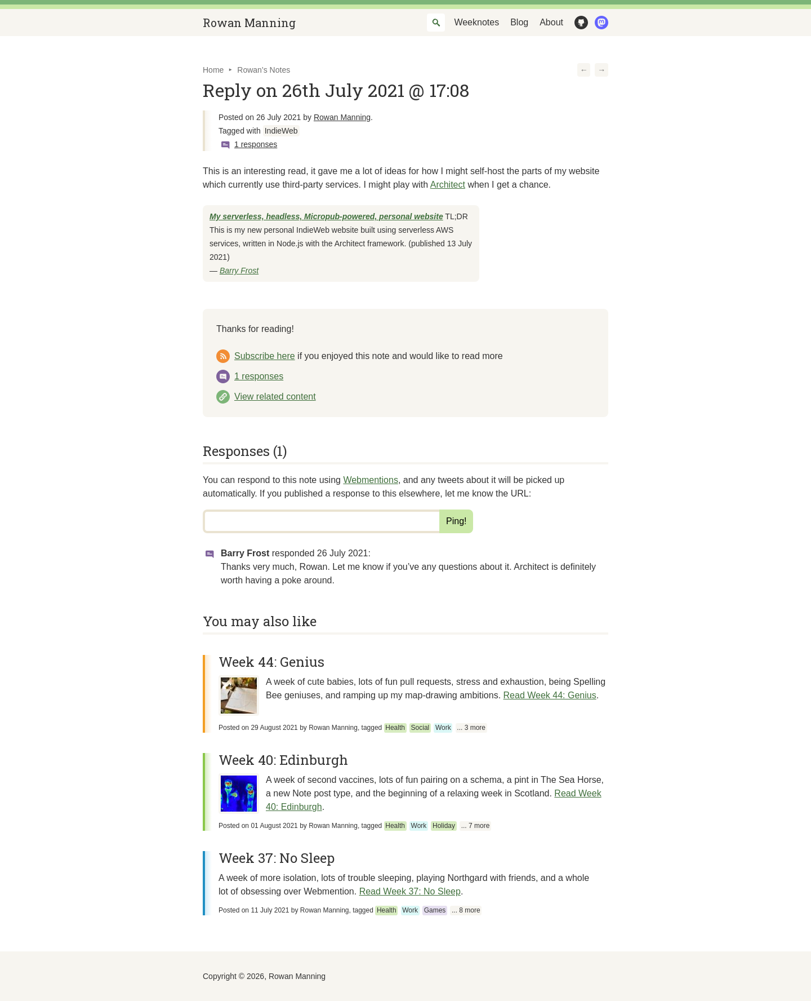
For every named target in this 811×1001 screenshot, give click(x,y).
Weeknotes (476, 22)
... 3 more (471, 728)
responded (320, 553)
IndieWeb (281, 130)
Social (420, 728)
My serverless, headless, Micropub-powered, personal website (326, 216)
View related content (275, 396)
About (551, 22)
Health (395, 728)
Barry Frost (239, 270)
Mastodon (599, 23)
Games (435, 910)
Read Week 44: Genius (549, 695)
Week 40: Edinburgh (283, 760)
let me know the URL (487, 493)
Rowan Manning (249, 22)
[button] (584, 70)
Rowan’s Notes (263, 69)
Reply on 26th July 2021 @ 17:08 (336, 90)
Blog (519, 22)
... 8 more (466, 910)
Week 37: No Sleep (277, 858)
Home (213, 69)
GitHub (579, 23)
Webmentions (370, 480)
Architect (447, 184)
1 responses (255, 144)
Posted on (258, 728)
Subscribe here (264, 356)
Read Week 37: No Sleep (410, 891)
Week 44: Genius (271, 662)
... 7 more (475, 826)
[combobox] (436, 23)
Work (443, 728)
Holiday (444, 826)
